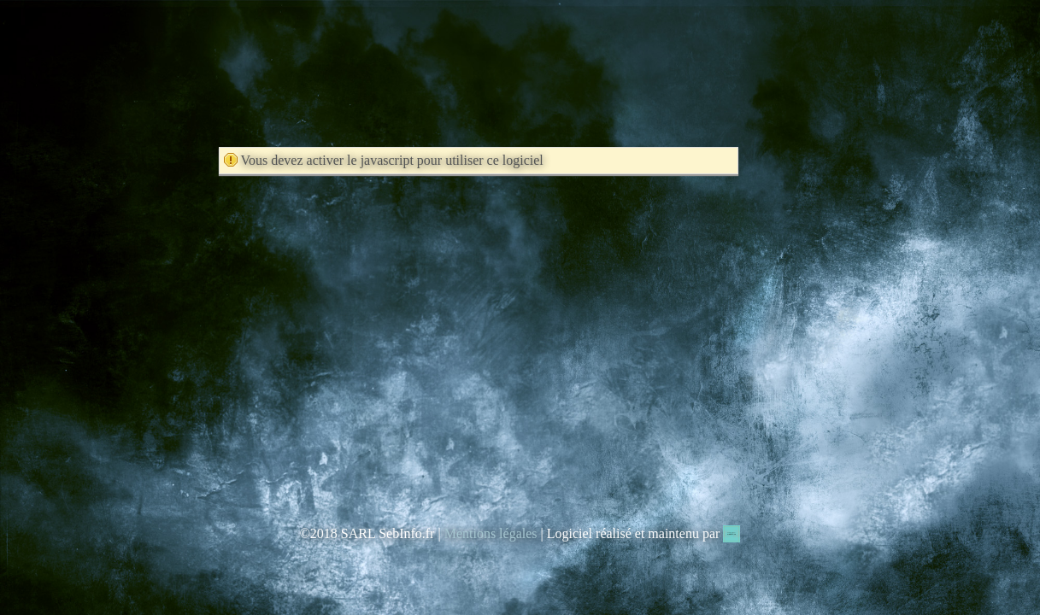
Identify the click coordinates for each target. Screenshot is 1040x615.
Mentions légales (491, 533)
